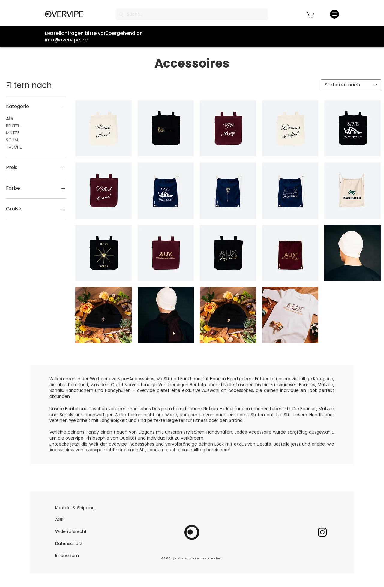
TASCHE (14, 147)
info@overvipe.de (66, 39)
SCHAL (12, 140)
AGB (59, 519)
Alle (9, 118)
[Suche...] (191, 14)
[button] (310, 14)
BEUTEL (13, 126)
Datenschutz (68, 543)
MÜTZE (13, 132)
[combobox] (351, 85)
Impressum (67, 555)
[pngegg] (322, 532)
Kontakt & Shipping (75, 508)
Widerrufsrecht (71, 531)
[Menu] (334, 14)
